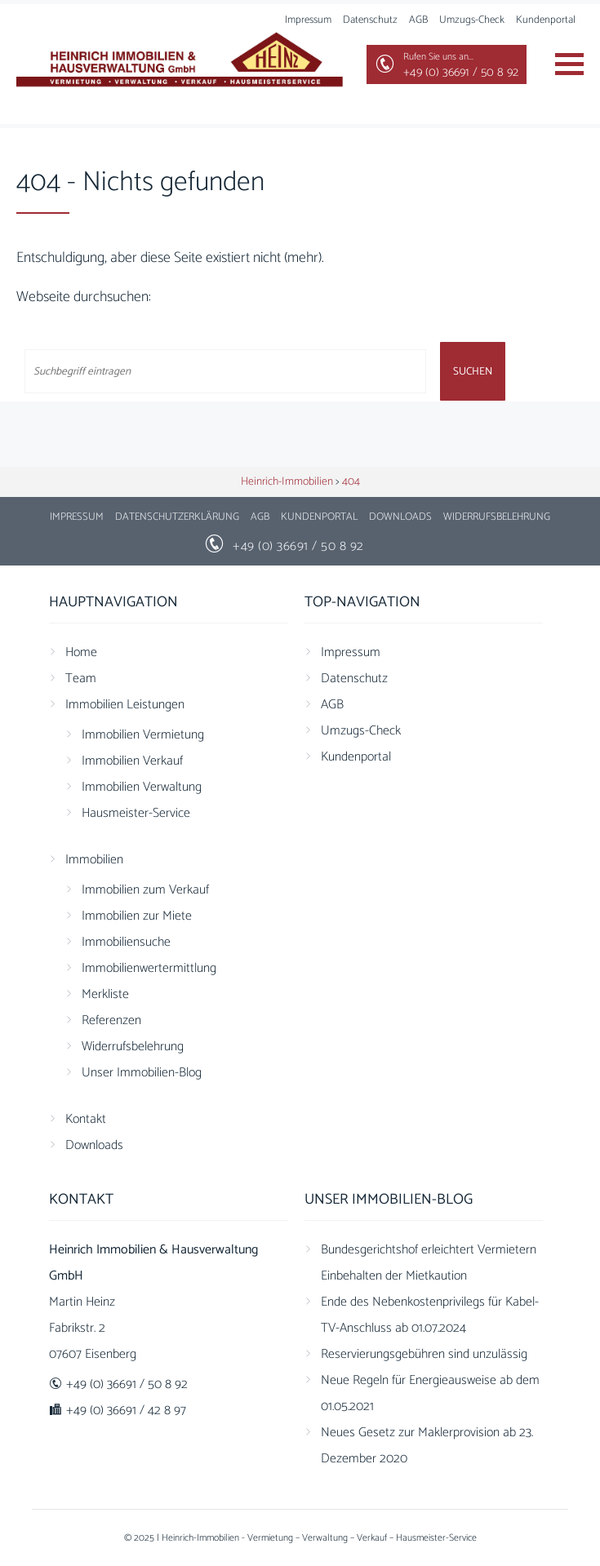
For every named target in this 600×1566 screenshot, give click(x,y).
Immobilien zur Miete (137, 916)
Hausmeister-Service (136, 813)
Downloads (400, 517)
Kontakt (85, 1119)
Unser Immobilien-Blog (142, 1073)
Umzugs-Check (471, 20)
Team (80, 679)
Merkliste (105, 994)
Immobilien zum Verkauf (145, 890)
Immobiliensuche (126, 942)
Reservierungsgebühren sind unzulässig (424, 1354)
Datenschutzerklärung (177, 517)
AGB (418, 20)
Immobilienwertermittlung (149, 968)
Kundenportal (546, 20)
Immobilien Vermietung (143, 735)
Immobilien (94, 860)
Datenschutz (370, 20)
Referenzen (111, 1020)
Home (81, 652)
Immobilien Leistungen (124, 705)
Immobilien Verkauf (132, 761)
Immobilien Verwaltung (142, 787)
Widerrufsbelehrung (496, 517)
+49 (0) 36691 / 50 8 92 (298, 546)
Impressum (77, 517)
